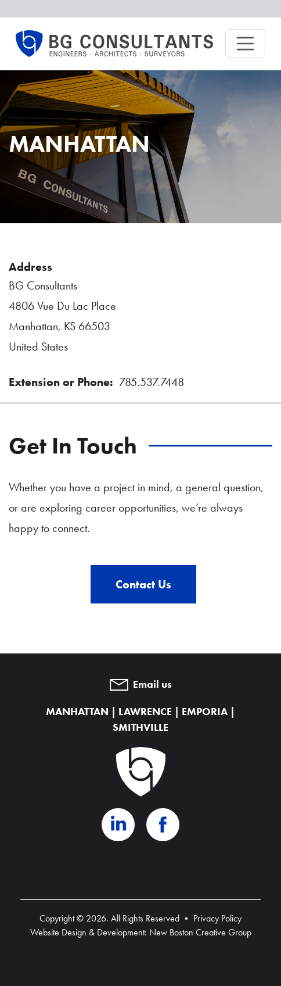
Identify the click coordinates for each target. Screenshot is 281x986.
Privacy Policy (217, 918)
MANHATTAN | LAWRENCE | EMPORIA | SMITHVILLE (140, 719)
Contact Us (143, 584)
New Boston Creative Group (200, 932)
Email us (141, 684)
